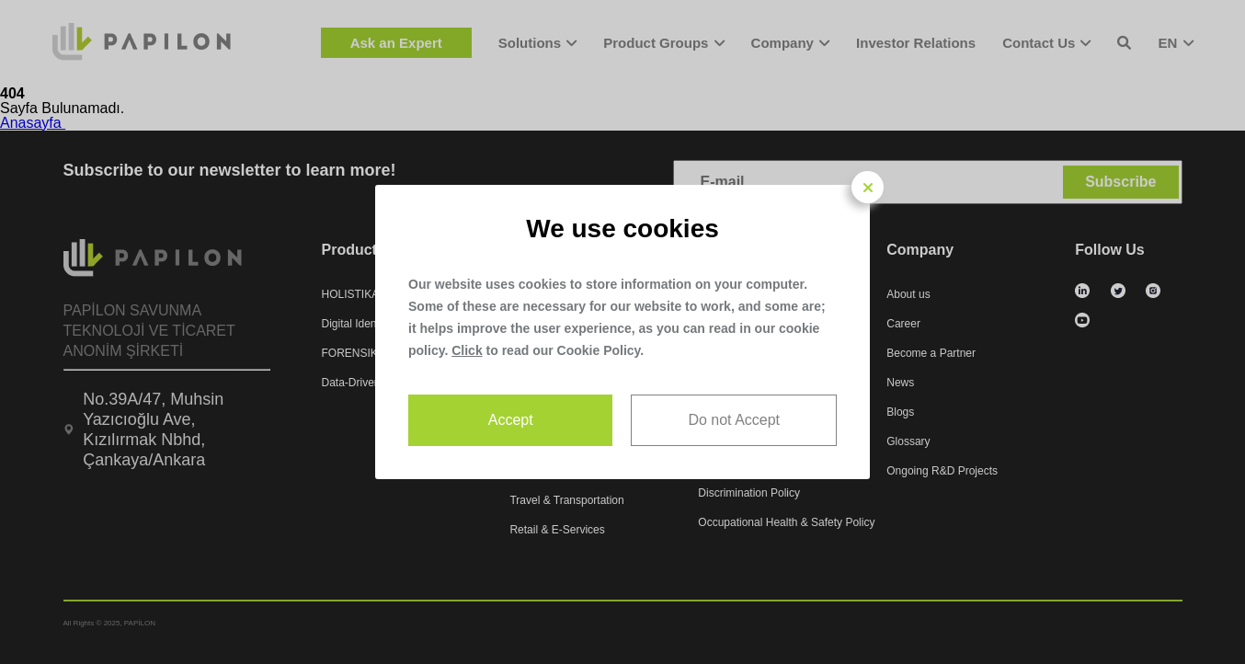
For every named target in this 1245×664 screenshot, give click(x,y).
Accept (510, 420)
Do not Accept (734, 420)
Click (466, 350)
